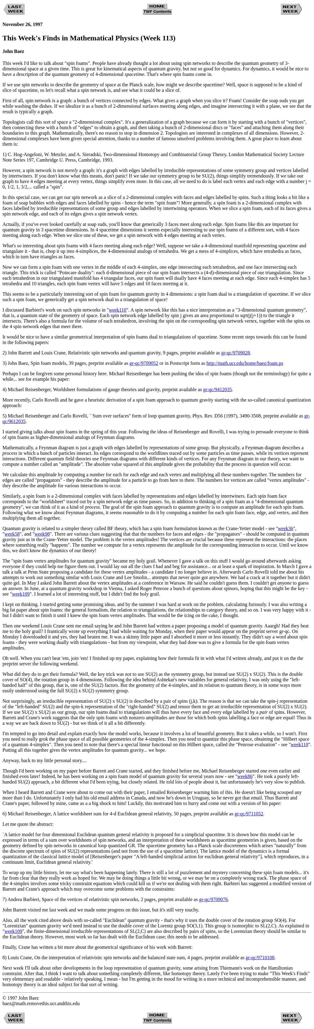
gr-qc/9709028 (235, 352)
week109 (21, 594)
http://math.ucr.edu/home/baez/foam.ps (244, 363)
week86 (245, 776)
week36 (285, 528)
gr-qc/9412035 (217, 389)
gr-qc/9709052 (143, 363)
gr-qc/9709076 (213, 899)
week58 (12, 534)
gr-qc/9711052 (249, 813)
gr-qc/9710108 (260, 957)
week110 (117, 309)
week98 (42, 534)
